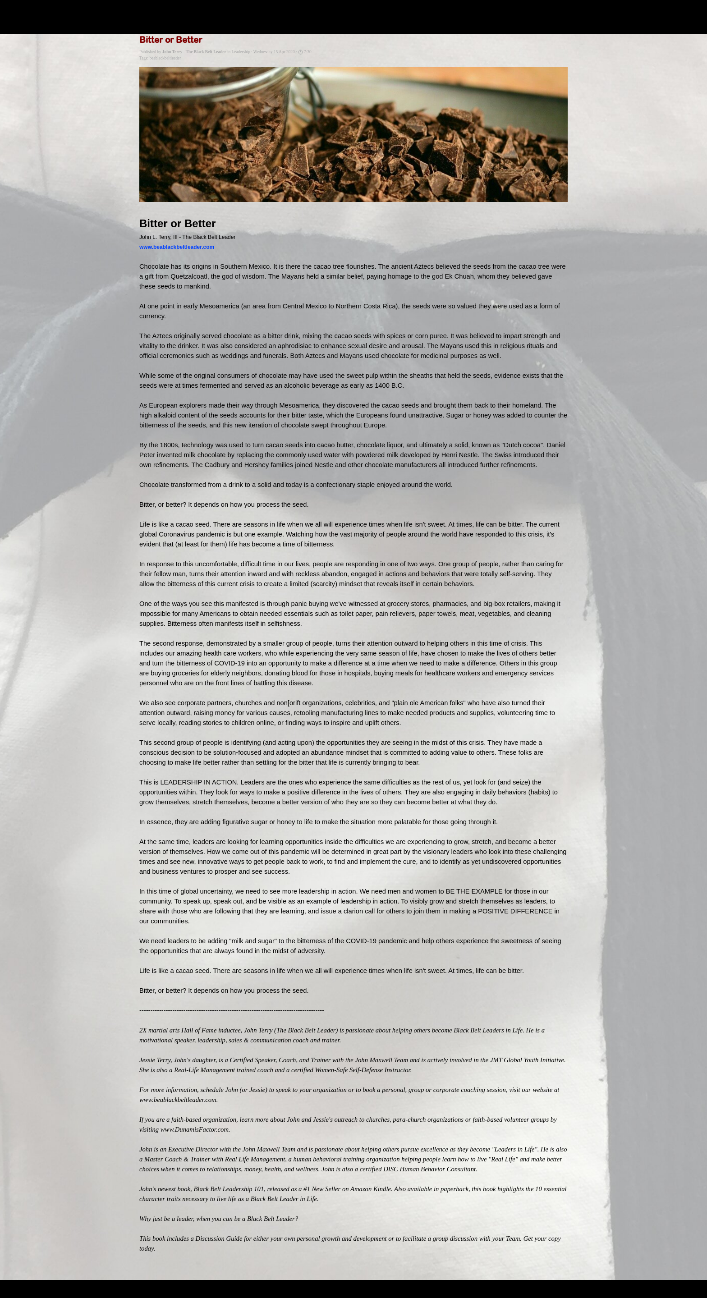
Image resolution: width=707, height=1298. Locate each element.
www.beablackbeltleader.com (176, 247)
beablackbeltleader (165, 58)
